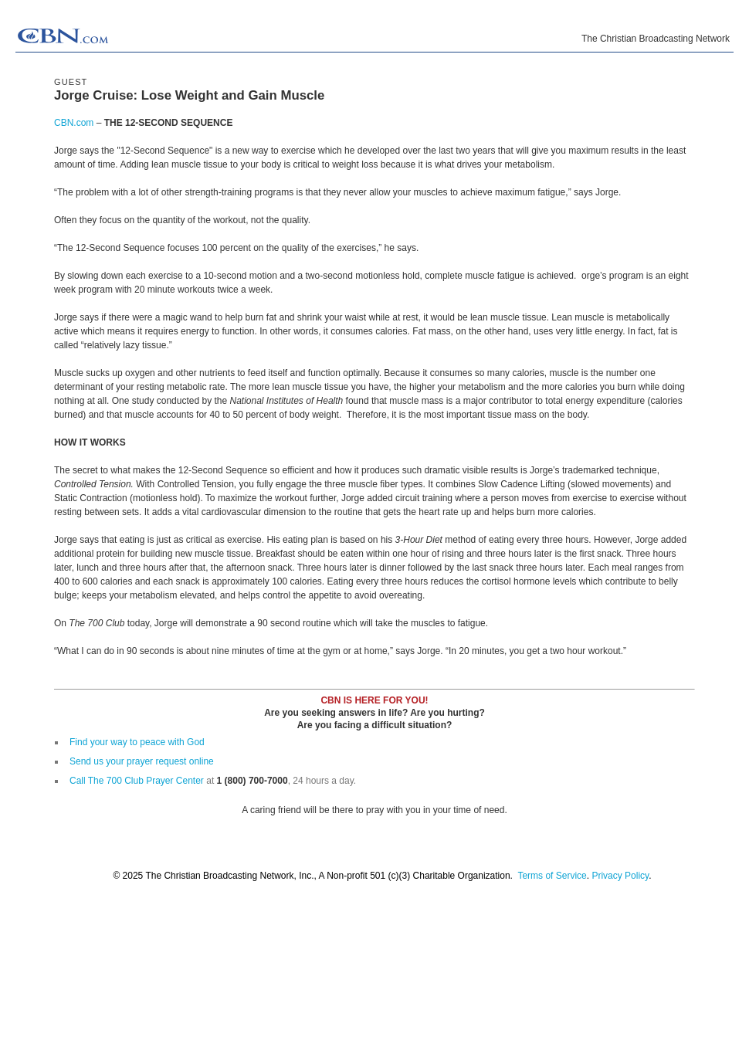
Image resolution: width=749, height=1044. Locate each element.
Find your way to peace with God (137, 742)
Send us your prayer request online (141, 761)
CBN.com (73, 122)
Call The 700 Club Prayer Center (136, 780)
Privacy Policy (620, 875)
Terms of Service (551, 875)
